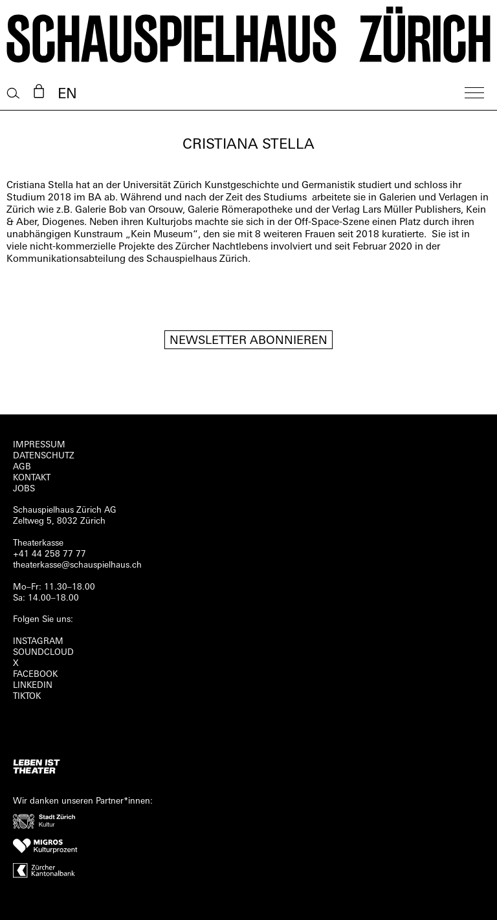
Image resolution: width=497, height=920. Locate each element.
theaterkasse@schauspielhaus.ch (77, 565)
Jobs (24, 489)
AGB (22, 467)
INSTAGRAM (38, 641)
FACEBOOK (35, 674)
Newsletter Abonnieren (248, 341)
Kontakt (31, 478)
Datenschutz (43, 456)
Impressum (39, 445)
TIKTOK (27, 696)
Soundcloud (43, 652)
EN (67, 94)
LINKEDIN (32, 685)
